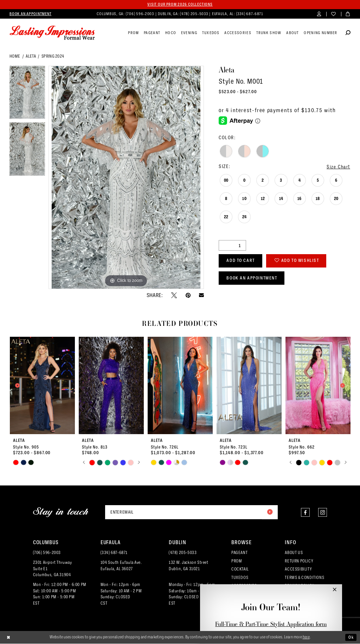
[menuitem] (30, 14)
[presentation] (42, 385)
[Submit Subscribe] (270, 512)
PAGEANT (239, 552)
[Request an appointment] (30, 14)
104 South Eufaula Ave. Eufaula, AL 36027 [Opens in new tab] (121, 566)
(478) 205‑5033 (183, 552)
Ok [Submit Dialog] (351, 637)
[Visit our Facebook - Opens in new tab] (305, 512)
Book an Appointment (253, 278)
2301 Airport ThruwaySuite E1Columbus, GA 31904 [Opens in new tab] (52, 569)
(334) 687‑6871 (114, 552)
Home (14, 56)
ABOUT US (294, 552)
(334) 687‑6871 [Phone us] (249, 14)
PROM (236, 561)
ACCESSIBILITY (298, 569)
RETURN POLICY (299, 561)
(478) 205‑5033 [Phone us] (194, 14)
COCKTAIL (240, 569)
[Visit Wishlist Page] (333, 14)
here (306, 637)
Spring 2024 (52, 56)
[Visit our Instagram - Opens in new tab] (322, 512)
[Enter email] (191, 512)
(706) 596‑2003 (47, 552)
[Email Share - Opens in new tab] (201, 295)
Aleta (31, 56)
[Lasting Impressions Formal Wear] (52, 33)
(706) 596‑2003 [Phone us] (140, 14)
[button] (319, 14)
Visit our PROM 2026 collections (180, 4)
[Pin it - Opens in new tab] (188, 295)
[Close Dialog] (9, 638)
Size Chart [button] (338, 166)
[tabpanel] (27, 94)
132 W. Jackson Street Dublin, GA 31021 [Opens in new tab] (188, 566)
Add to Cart (241, 261)
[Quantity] (232, 245)
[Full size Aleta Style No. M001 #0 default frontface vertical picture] (126, 177)
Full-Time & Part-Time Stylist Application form (271, 624)
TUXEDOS (239, 577)
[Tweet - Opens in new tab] (174, 295)
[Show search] (348, 33)
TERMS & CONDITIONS (304, 577)
